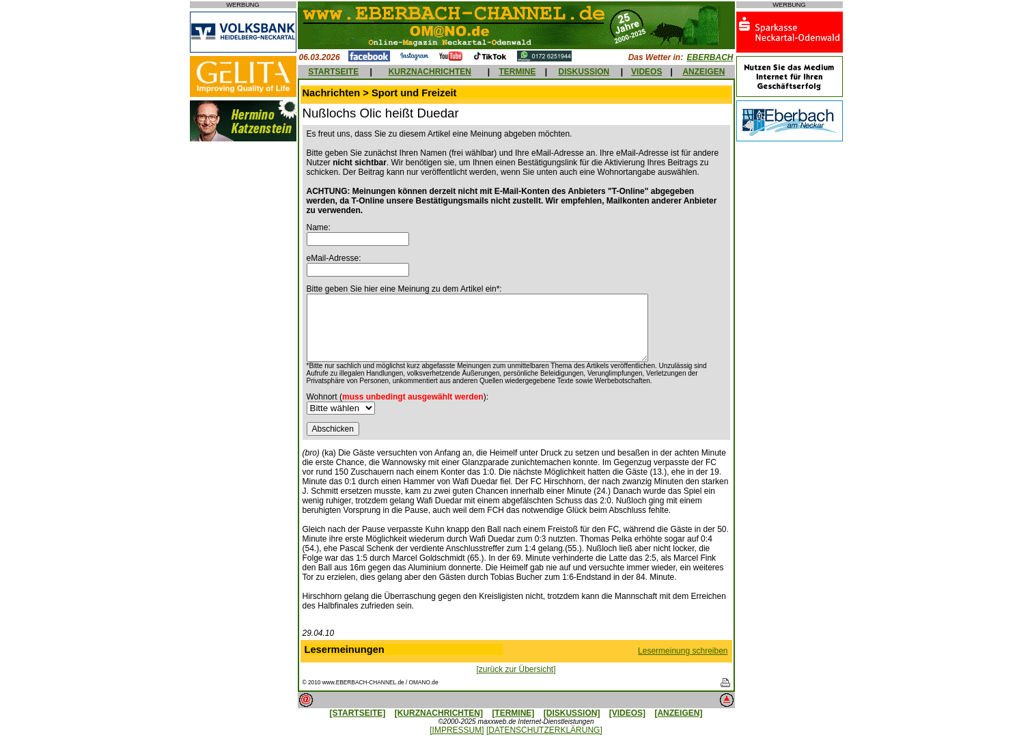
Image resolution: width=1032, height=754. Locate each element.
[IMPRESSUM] (457, 730)
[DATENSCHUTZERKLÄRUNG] (544, 730)
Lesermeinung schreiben (682, 651)
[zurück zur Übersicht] (515, 669)
